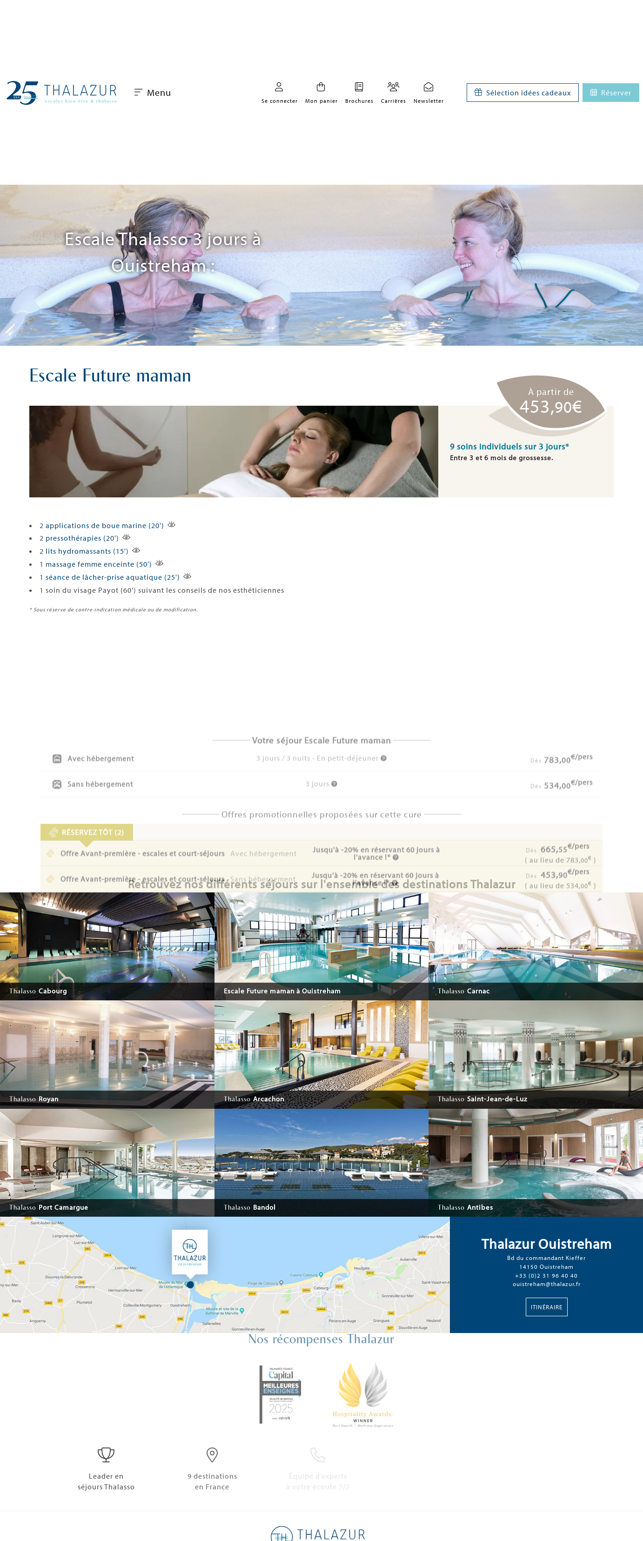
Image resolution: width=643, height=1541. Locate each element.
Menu (152, 92)
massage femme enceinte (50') (99, 564)
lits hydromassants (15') (87, 551)
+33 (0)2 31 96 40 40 (546, 1275)
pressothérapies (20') (82, 538)
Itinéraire (547, 1307)
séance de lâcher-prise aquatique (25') (113, 577)
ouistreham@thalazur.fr (547, 1283)
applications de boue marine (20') (105, 525)
